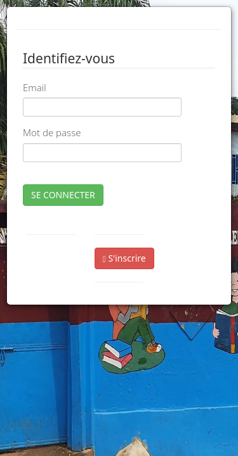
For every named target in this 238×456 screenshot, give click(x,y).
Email (34, 87)
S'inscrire (124, 258)
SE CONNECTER (63, 195)
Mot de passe (52, 132)
